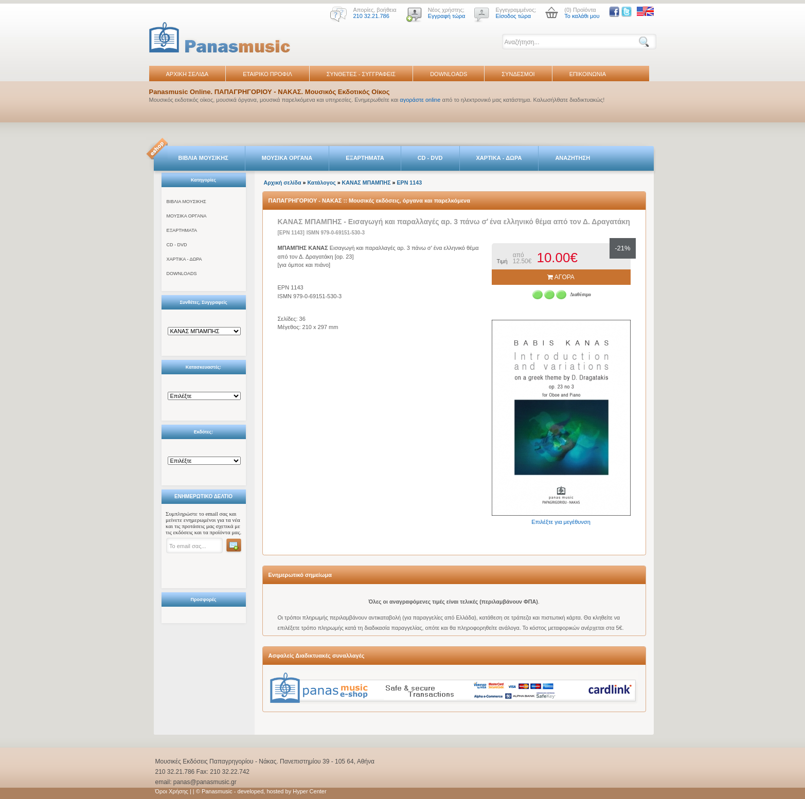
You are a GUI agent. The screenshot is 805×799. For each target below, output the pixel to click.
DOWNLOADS (448, 74)
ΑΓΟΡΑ (561, 277)
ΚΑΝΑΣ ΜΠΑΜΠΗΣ (366, 182)
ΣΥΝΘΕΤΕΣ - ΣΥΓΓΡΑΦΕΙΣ (361, 74)
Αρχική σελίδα (282, 182)
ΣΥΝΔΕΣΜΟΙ (518, 74)
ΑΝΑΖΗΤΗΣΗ (572, 158)
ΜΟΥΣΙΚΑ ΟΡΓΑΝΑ (287, 158)
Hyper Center (309, 791)
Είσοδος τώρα (513, 16)
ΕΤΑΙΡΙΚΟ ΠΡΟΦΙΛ (267, 74)
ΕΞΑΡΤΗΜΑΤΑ (365, 158)
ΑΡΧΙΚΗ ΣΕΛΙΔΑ (187, 74)
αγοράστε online (420, 100)
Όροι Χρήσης (171, 791)
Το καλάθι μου (581, 16)
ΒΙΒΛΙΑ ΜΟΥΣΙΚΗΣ (203, 158)
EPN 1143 (409, 182)
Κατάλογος (321, 182)
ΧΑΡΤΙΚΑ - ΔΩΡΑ (499, 158)
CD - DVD (430, 158)
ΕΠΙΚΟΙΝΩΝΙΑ (587, 74)
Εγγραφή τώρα (447, 16)
